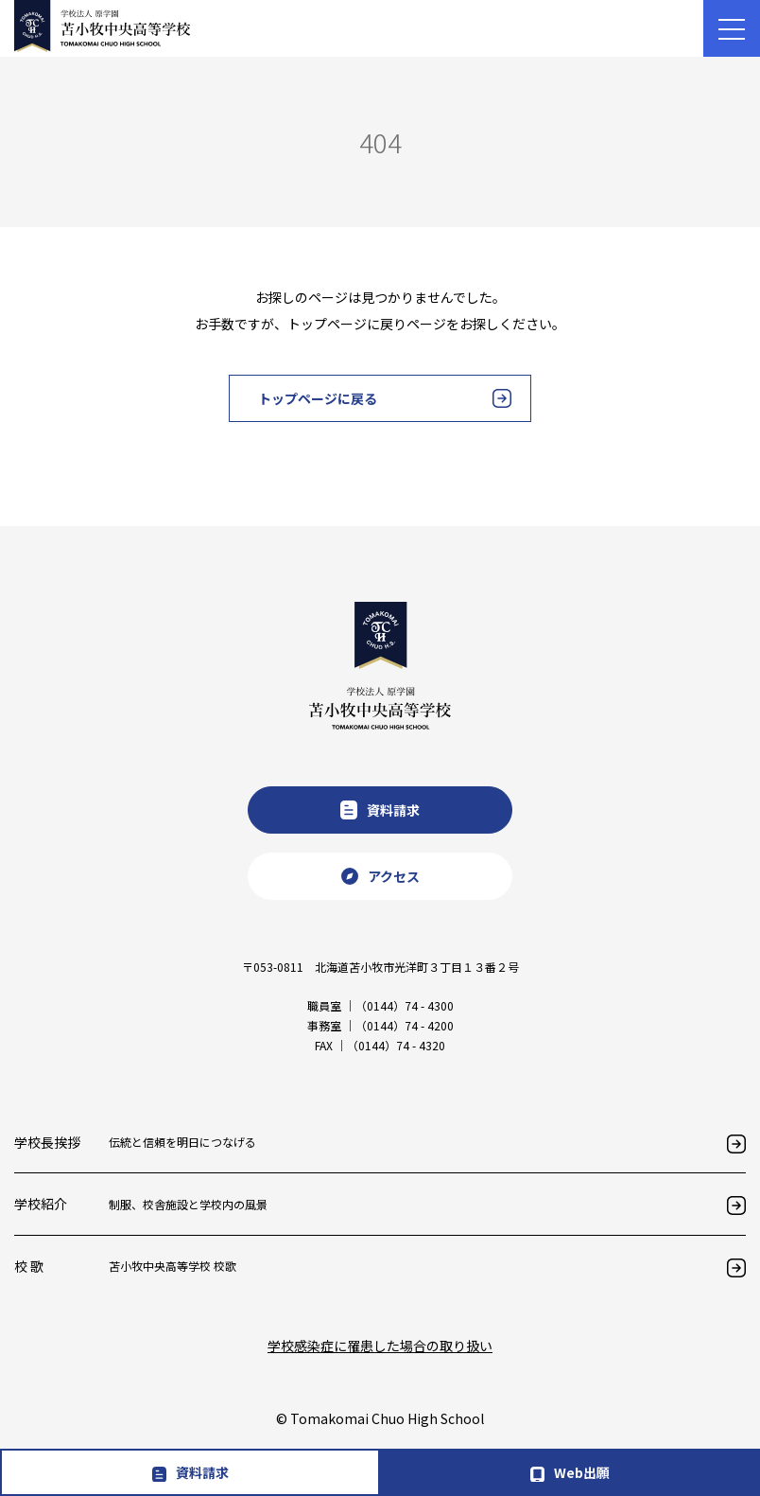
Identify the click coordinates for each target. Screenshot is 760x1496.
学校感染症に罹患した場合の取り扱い (380, 1345)
